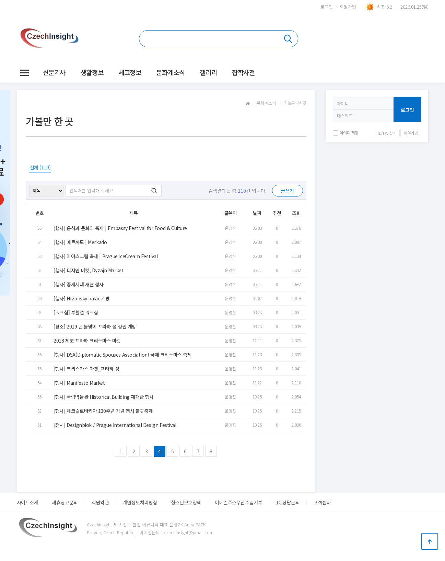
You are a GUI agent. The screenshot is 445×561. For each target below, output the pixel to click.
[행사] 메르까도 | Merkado (80, 242)
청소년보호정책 (186, 502)
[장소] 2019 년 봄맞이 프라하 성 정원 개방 (95, 326)
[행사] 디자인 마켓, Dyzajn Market (88, 270)
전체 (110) (40, 167)
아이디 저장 (346, 132)
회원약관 (100, 502)
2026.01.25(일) (414, 6)
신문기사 (54, 72)
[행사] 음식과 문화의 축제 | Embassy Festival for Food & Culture (120, 228)
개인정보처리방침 (139, 502)
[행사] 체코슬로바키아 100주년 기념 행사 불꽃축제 (103, 410)
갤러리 (208, 72)
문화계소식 (170, 72)
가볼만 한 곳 (295, 103)
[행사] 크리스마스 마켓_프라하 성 (86, 368)
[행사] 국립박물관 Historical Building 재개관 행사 (103, 396)
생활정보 (92, 72)
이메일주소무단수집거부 (238, 502)
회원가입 (348, 6)
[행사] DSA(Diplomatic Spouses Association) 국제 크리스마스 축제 (122, 354)
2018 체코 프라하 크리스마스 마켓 (87, 340)
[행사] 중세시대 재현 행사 (79, 284)
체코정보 (129, 72)
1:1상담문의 (288, 502)
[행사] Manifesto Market (79, 382)
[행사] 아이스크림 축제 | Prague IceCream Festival (105, 256)
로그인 (326, 6)
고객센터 (321, 502)
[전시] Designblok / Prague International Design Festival (115, 424)
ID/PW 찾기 (387, 133)
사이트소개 (27, 502)
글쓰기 (287, 190)
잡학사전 (243, 72)
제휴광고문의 (65, 502)
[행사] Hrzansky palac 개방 (82, 298)
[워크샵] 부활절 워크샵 (76, 312)
